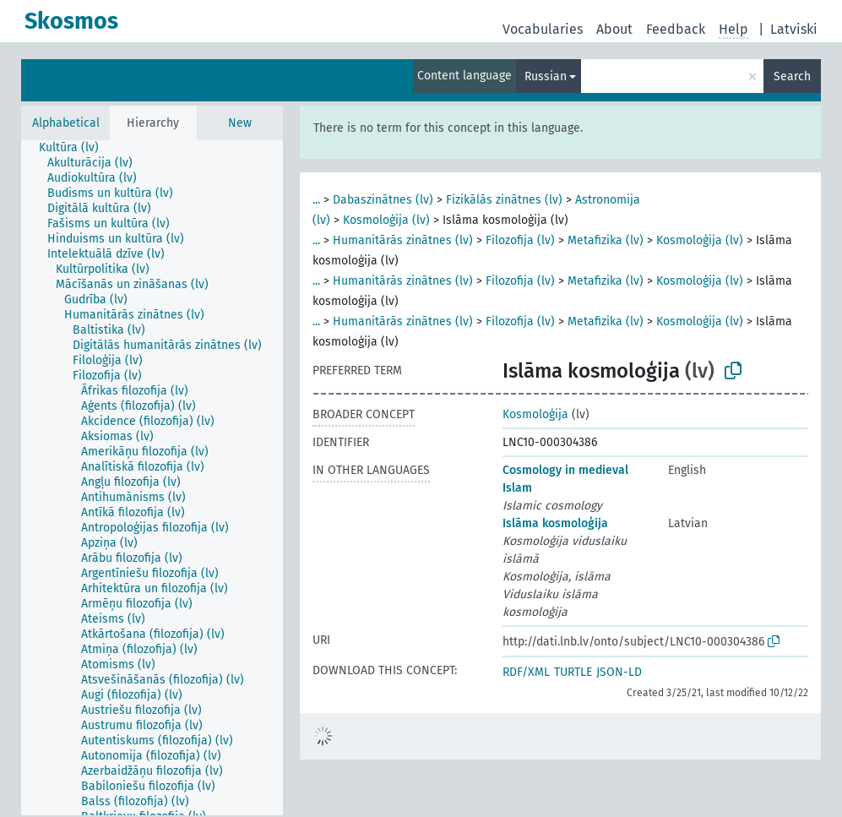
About (614, 29)
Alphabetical (66, 123)
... (316, 200)
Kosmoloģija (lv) (386, 220)
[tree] (152, 477)
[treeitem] (76, 147)
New (240, 123)
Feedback (675, 29)
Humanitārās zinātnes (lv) (403, 240)
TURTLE (573, 672)
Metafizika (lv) (606, 240)
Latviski (794, 29)
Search (792, 76)
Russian (545, 76)
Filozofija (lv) (520, 240)
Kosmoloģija (535, 414)
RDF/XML (526, 672)
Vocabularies (542, 29)
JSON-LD (619, 672)
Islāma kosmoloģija (555, 523)
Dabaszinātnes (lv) (383, 200)
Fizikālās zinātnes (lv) (504, 200)
